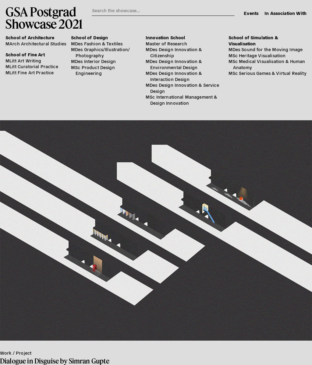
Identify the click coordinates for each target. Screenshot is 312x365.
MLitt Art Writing (23, 60)
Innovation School (165, 37)
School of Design (89, 37)
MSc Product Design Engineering (93, 70)
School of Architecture (29, 37)
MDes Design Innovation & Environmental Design (174, 64)
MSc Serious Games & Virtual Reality (268, 73)
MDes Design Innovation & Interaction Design (174, 76)
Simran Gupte (89, 361)
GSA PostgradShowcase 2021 (44, 17)
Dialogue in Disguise (29, 361)
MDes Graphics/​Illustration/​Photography (100, 52)
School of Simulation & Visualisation (253, 40)
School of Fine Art (25, 54)
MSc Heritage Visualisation (257, 55)
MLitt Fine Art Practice (29, 72)
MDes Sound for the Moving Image (266, 49)
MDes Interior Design (93, 61)
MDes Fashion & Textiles (96, 43)
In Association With (285, 13)
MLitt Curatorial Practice (31, 66)
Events (251, 13)
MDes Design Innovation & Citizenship (174, 52)
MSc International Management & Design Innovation (181, 100)
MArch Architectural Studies (35, 43)
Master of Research (166, 43)
